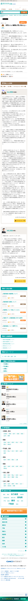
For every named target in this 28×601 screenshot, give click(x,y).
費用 (13, 501)
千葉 (21, 442)
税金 (18, 500)
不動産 (11, 504)
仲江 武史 (10, 230)
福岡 (5, 483)
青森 (10, 433)
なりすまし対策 (21, 578)
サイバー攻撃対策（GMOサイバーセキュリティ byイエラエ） (12, 576)
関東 (4, 440)
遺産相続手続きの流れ (15, 511)
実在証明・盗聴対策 (5, 574)
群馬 (13, 442)
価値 (17, 504)
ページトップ (21, 551)
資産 (22, 500)
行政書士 (6, 364)
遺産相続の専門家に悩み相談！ (14, 377)
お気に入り (24, 9)
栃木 (9, 442)
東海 (4, 457)
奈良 (21, 466)
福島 (9, 435)
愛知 (13, 459)
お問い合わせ (4, 554)
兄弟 (15, 356)
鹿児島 (9, 485)
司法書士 (6, 366)
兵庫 (17, 466)
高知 (17, 477)
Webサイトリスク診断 (14, 571)
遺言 (14, 537)
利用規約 (15, 554)
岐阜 (5, 459)
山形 (5, 435)
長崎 (13, 483)
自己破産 (14, 494)
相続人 (14, 531)
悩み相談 (10, 9)
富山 (9, 451)
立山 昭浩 (10, 92)
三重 (17, 459)
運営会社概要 (10, 554)
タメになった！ (21, 220)
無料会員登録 (12, 555)
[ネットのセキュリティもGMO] (14, 599)
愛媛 (13, 477)
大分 (21, 483)
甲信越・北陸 (7, 448)
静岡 (9, 459)
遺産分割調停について (8, 341)
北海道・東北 (7, 431)
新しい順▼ (3, 86)
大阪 (13, 466)
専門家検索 (3, 9)
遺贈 (14, 540)
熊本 (17, 483)
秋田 (22, 433)
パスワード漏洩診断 (5, 571)
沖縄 (14, 485)
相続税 (22, 494)
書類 (9, 356)
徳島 (5, 477)
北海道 (5, 433)
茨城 (5, 442)
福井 (17, 451)
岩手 (14, 433)
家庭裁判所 (6, 497)
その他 (14, 546)
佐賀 (9, 483)
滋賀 (5, 466)
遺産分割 (13, 497)
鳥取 (5, 475)
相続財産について (7, 348)
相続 (8, 494)
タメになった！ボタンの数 (20, 86)
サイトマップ (6, 555)
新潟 (5, 451)
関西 (4, 464)
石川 (13, 451)
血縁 (14, 543)
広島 (17, 475)
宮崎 (5, 485)
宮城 (18, 433)
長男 (5, 356)
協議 (12, 356)
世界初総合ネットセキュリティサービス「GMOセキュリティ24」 (13, 568)
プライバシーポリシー (21, 554)
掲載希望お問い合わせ (19, 555)
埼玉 (17, 442)
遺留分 (14, 525)
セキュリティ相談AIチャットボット (7, 572)
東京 (5, 444)
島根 (9, 475)
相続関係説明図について (8, 343)
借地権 (19, 497)
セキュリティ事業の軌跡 (5, 580)
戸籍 (4, 500)
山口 (21, 475)
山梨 (21, 451)
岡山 (13, 475)
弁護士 (5, 368)
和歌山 (5, 468)
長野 (5, 453)
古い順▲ (10, 86)
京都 (9, 466)
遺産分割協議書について (8, 339)
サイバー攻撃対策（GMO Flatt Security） (8, 578)
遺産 (4, 494)
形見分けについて (7, 345)
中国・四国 (6, 472)
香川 (9, 477)
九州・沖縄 (6, 481)
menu (26, 3)
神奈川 (9, 444)
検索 (24, 12)
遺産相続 (14, 519)
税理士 (5, 371)
